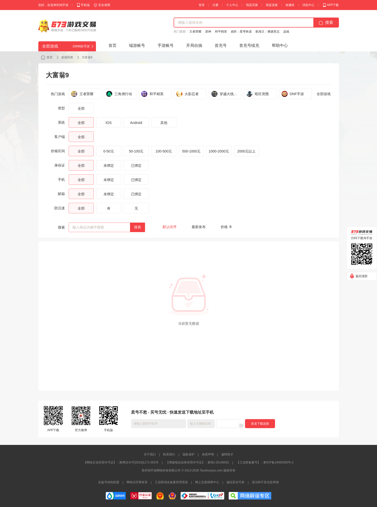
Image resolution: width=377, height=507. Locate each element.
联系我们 (169, 454)
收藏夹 (290, 5)
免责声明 (208, 454)
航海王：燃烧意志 (268, 31)
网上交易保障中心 (207, 482)
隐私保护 (189, 454)
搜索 (137, 227)
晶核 (286, 31)
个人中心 (232, 5)
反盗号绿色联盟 (108, 482)
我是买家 (252, 5)
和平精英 (221, 31)
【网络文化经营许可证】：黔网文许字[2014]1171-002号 (121, 462)
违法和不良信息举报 (265, 482)
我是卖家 (272, 5)
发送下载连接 (260, 423)
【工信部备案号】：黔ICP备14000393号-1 (265, 462)
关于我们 (150, 454)
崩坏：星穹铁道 (241, 31)
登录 (202, 5)
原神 (208, 31)
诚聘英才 (227, 454)
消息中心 (308, 5)
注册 (215, 5)
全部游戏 (324, 94)
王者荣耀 (195, 31)
